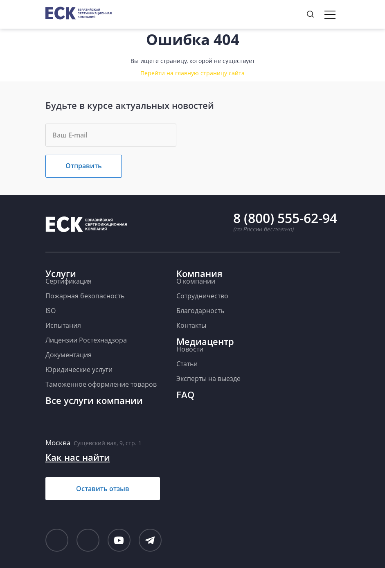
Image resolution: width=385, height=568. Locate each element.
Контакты (191, 325)
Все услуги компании (94, 400)
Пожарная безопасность (84, 296)
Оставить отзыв (102, 488)
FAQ (185, 394)
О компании (195, 281)
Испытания (63, 325)
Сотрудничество (202, 296)
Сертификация (68, 281)
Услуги (60, 273)
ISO (50, 310)
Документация (68, 355)
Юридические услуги (79, 369)
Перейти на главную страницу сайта (192, 73)
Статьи (187, 364)
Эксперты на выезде (208, 378)
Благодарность (200, 310)
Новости (189, 349)
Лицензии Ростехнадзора (86, 340)
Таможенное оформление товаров (101, 384)
